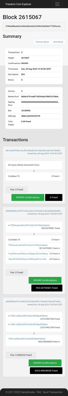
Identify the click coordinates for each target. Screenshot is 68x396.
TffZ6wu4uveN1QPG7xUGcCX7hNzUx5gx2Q (30, 225)
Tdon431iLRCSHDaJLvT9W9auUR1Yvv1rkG (27, 259)
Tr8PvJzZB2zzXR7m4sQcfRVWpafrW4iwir (29, 316)
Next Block (58, 42)
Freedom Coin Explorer (18, 4)
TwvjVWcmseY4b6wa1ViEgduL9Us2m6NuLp (28, 254)
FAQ (39, 392)
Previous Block (42, 42)
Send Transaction (52, 392)
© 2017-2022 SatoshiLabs (20, 392)
